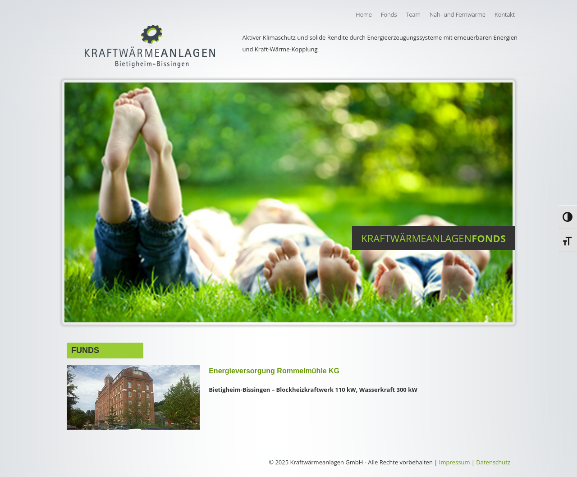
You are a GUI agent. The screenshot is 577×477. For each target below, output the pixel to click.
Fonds (389, 14)
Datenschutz (493, 462)
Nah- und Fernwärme (457, 14)
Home (364, 14)
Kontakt (505, 14)
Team (413, 14)
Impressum (454, 462)
